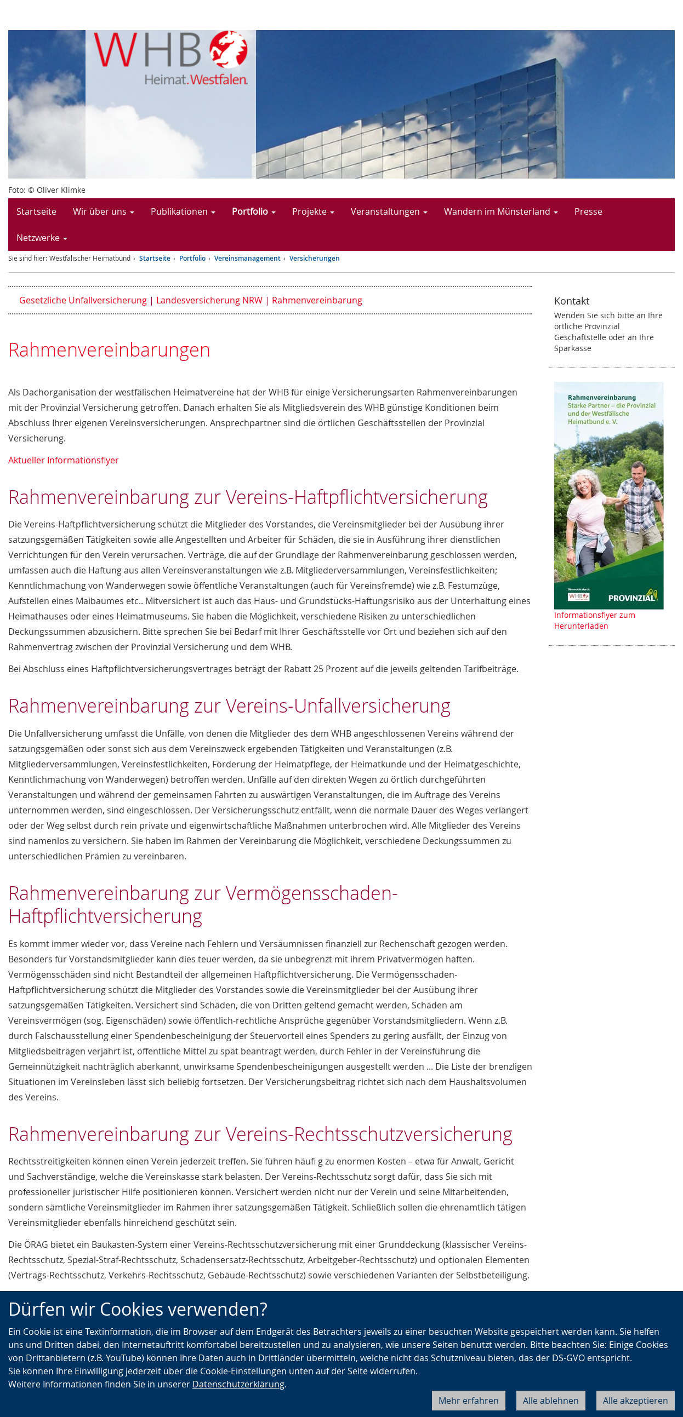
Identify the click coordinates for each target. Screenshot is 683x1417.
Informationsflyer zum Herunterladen (594, 620)
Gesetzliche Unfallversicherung (83, 300)
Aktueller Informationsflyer (63, 460)
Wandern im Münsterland (501, 211)
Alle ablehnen (551, 1401)
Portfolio (254, 211)
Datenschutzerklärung (238, 1384)
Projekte (313, 211)
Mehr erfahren (469, 1401)
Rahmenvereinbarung (317, 300)
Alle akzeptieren (635, 1401)
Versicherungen (314, 258)
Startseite (36, 211)
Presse (588, 211)
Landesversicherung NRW (209, 300)
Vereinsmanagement (247, 258)
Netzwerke (41, 238)
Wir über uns (103, 211)
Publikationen (183, 211)
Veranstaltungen (389, 211)
